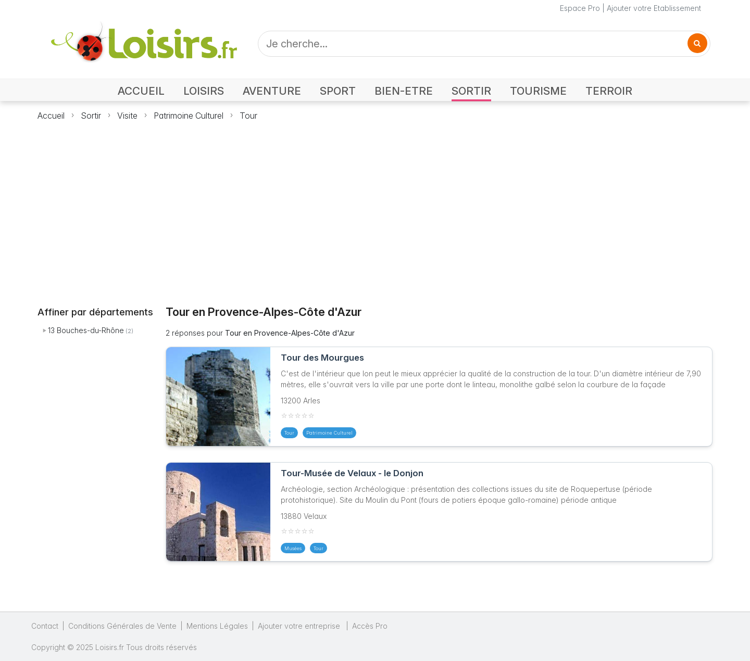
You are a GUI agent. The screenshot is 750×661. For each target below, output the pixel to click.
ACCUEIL (141, 90)
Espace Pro (580, 8)
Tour (248, 115)
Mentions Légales (217, 625)
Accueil (51, 115)
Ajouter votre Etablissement (654, 8)
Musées (293, 548)
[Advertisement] (375, 207)
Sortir (91, 115)
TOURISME (538, 90)
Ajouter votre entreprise (300, 625)
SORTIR (471, 90)
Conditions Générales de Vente (122, 625)
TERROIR (608, 90)
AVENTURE (272, 90)
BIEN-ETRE (403, 90)
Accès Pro (370, 625)
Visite (127, 115)
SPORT (338, 90)
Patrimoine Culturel (188, 115)
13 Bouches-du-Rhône (86, 330)
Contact (44, 625)
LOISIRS (203, 90)
